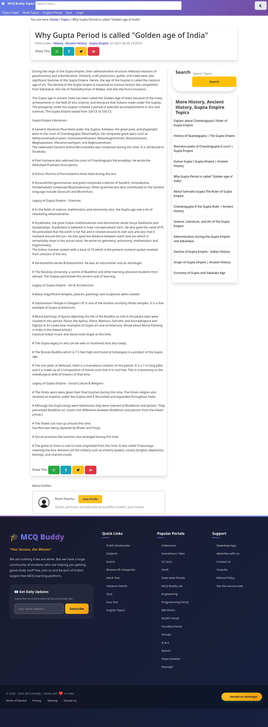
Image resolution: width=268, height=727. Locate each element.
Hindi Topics (30, 13)
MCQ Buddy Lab (172, 586)
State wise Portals (173, 578)
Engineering (170, 594)
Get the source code (229, 586)
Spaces (166, 650)
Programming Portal (175, 602)
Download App (226, 545)
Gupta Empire (98, 43)
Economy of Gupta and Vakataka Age (199, 273)
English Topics (115, 610)
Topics (65, 19)
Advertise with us (227, 553)
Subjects (112, 553)
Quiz (69, 13)
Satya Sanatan (171, 659)
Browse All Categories (120, 569)
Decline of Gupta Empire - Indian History (202, 252)
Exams (110, 561)
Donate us (70, 700)
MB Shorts (168, 610)
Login (80, 13)
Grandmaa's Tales (173, 553)
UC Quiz (167, 561)
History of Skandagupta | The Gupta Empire (204, 136)
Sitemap (52, 700)
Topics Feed (10, 13)
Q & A (165, 642)
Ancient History (76, 43)
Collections (169, 545)
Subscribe (77, 609)
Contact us (223, 561)
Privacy (37, 700)
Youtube (221, 569)
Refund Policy (225, 578)
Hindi (165, 569)
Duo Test (112, 602)
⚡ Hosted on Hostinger (242, 696)
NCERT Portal (170, 618)
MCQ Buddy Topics (21, 3)
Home (54, 19)
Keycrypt (167, 667)
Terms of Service (16, 700)
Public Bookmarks (118, 545)
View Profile (90, 499)
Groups (166, 634)
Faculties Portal (172, 626)
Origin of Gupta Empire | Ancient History (202, 262)
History (58, 43)
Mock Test (113, 578)
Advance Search (116, 586)
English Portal (52, 13)
